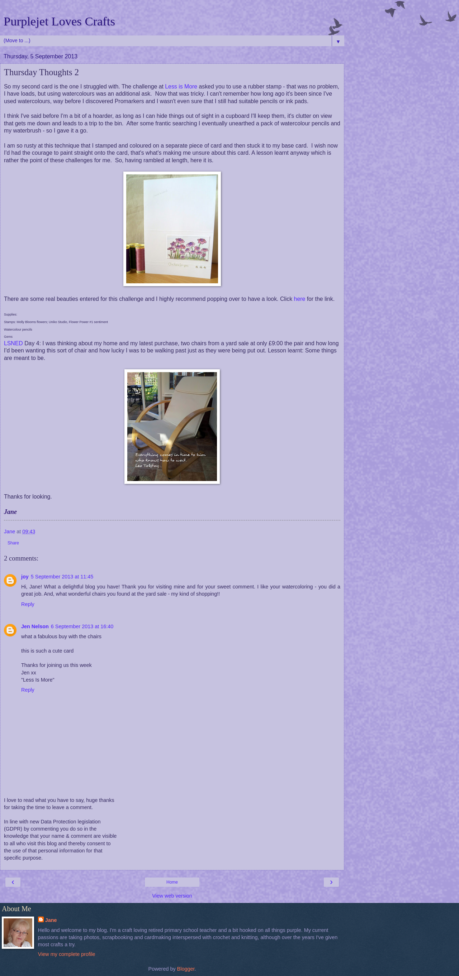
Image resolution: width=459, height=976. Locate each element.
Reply (27, 604)
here (300, 299)
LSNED (13, 343)
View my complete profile (66, 954)
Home (172, 882)
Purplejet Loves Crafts (59, 21)
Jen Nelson (35, 626)
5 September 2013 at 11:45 (62, 577)
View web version (172, 896)
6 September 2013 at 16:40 (82, 626)
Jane (51, 920)
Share (13, 542)
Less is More (181, 86)
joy (25, 577)
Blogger (186, 969)
